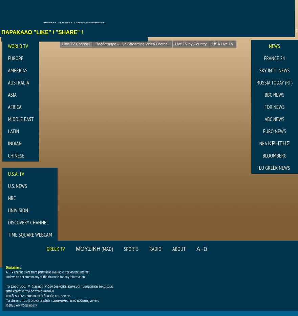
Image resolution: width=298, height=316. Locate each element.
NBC (12, 198)
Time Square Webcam (30, 234)
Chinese (16, 155)
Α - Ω (201, 248)
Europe (15, 58)
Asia (12, 94)
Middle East (21, 119)
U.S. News (17, 186)
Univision (18, 210)
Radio (155, 248)
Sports (131, 248)
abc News (274, 119)
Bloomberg (274, 155)
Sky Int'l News (274, 70)
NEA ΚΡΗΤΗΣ (274, 143)
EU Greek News (274, 167)
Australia (18, 82)
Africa (14, 106)
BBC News (274, 94)
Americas (17, 70)
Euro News (274, 131)
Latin (13, 131)
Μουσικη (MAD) (94, 248)
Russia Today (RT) (275, 82)
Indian (15, 143)
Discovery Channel (28, 222)
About (179, 248)
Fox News (274, 106)
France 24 (274, 58)
